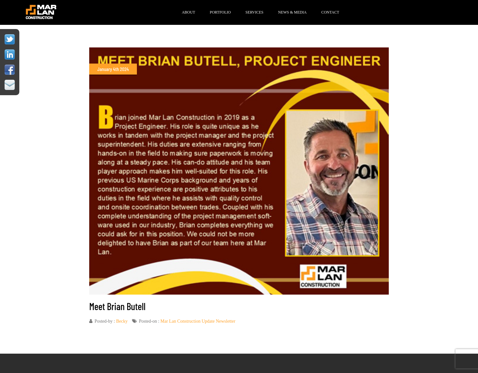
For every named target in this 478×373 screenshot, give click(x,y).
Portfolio (220, 12)
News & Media (292, 12)
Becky (122, 321)
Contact (330, 12)
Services (254, 12)
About (188, 12)
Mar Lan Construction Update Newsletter (197, 321)
